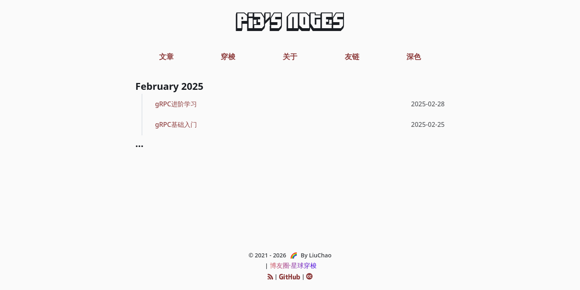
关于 (290, 56)
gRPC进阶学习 (176, 103)
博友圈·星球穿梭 (293, 265)
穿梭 (228, 56)
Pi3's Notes (290, 23)
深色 (413, 56)
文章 (166, 56)
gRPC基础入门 (176, 124)
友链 (352, 56)
